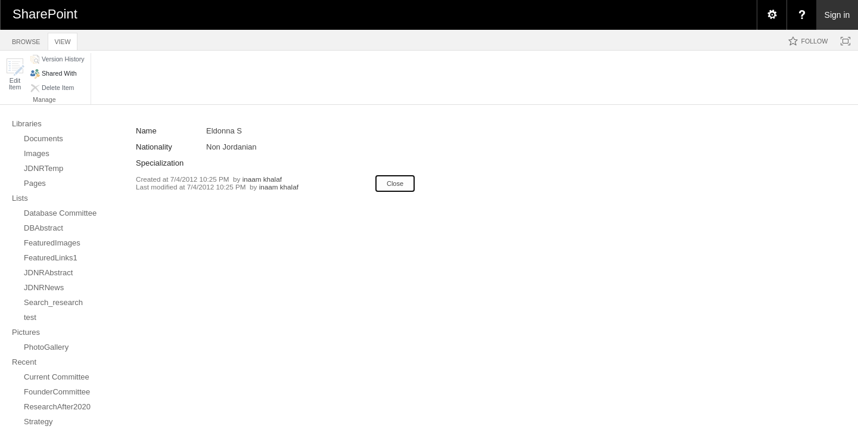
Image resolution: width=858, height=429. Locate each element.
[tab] (25, 39)
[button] (14, 74)
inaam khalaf (262, 179)
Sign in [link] (837, 15)
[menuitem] (771, 15)
